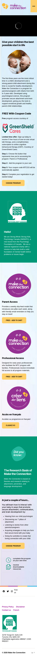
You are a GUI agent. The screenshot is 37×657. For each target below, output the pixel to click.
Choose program (13, 183)
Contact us (6, 610)
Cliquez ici (10, 425)
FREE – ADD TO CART (14, 320)
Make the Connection (16, 653)
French (16, 591)
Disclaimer (20, 607)
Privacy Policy (8, 607)
